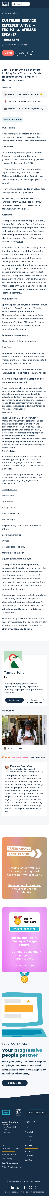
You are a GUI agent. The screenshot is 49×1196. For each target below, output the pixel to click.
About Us (29, 1151)
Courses (28, 1136)
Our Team (29, 1156)
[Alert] (14, 700)
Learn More (15, 1083)
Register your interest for (24, 885)
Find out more (24, 965)
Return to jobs (10, 13)
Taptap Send (14, 672)
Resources (29, 1140)
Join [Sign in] (26, 1128)
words (42, 238)
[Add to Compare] (34, 700)
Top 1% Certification (10, 1163)
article (20, 241)
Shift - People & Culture (12, 1167)
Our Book (29, 1160)
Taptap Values (9, 490)
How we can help (9, 1154)
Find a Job (29, 1132)
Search (18, 4)
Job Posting (7, 1159)
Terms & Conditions (14, 1181)
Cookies (37, 1181)
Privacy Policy (28, 1181)
